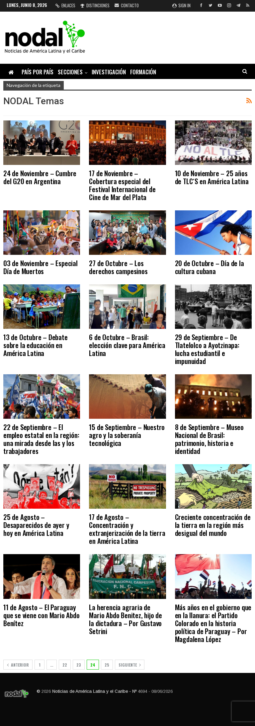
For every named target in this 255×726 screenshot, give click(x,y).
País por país (37, 72)
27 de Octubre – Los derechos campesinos (118, 267)
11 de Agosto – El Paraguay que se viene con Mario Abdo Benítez (41, 615)
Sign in (181, 5)
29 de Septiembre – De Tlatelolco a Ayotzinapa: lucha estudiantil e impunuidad (207, 349)
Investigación (109, 72)
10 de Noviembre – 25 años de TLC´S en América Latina (212, 177)
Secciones (70, 72)
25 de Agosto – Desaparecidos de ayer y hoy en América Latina (36, 525)
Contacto (127, 5)
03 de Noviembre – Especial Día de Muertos (40, 267)
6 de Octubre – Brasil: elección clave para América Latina (127, 345)
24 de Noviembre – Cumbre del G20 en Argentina (39, 177)
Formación (143, 72)
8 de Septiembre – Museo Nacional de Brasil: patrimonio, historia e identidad (209, 439)
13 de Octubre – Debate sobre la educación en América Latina (35, 345)
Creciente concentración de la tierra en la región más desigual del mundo (213, 525)
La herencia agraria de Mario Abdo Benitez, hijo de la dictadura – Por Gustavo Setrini (125, 619)
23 (78, 665)
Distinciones (95, 5)
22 (64, 665)
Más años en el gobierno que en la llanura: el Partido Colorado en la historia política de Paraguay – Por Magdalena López (213, 623)
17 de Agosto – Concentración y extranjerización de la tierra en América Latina (127, 529)
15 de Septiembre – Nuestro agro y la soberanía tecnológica (127, 435)
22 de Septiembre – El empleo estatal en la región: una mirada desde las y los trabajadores (41, 439)
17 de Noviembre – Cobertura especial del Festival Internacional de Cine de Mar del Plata (122, 185)
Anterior (18, 665)
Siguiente (130, 665)
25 (107, 665)
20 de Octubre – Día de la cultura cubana (209, 267)
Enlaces (65, 5)
